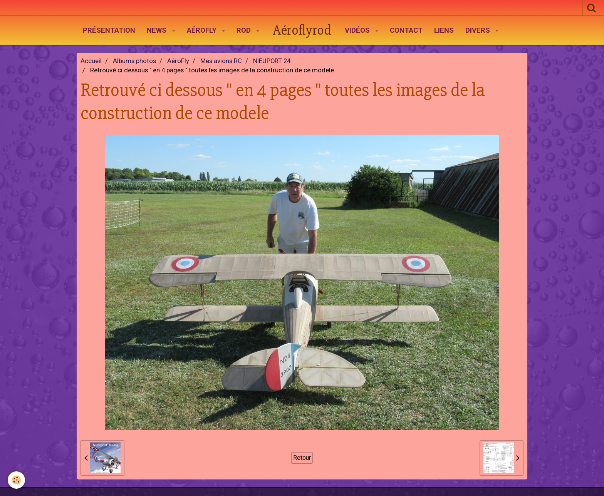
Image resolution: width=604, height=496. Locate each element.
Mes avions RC (221, 61)
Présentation (109, 30)
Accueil (91, 61)
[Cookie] (16, 480)
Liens (444, 30)
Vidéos (358, 30)
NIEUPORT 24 (271, 61)
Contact (406, 30)
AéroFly (202, 30)
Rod (245, 30)
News (157, 30)
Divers (478, 30)
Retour (302, 457)
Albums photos (134, 61)
